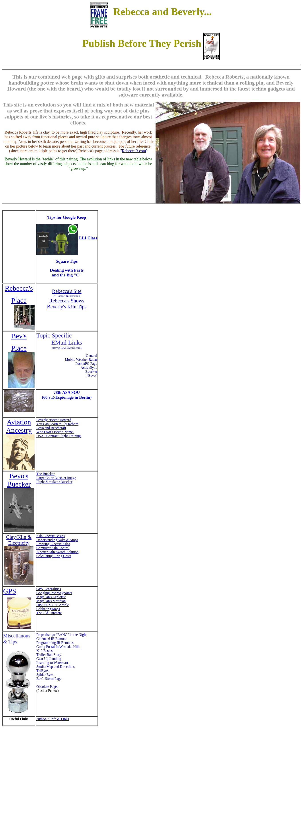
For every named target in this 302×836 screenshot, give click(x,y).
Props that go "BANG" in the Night (61, 635)
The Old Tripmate (49, 613)
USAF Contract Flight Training (58, 436)
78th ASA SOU (67, 392)
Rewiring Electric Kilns (53, 544)
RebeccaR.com (134, 151)
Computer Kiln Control (52, 548)
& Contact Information (67, 296)
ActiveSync (89, 367)
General (91, 355)
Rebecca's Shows (66, 301)
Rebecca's (19, 288)
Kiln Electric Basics (50, 536)
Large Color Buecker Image (56, 478)
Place (18, 300)
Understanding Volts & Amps (57, 540)
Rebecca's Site (67, 291)
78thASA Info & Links (52, 719)
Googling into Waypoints (54, 593)
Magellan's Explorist (51, 597)
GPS (9, 591)
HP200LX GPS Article (52, 605)
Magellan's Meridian (51, 601)
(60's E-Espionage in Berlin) (67, 397)
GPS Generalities (48, 589)
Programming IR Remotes (55, 643)
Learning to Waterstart (52, 662)
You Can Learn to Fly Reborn (57, 424)
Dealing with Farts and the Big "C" (67, 272)
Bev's (19, 336)
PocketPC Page (86, 363)
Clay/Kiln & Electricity (19, 540)
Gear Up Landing (48, 659)
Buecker (91, 371)
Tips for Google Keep (66, 217)
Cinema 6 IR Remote (51, 639)
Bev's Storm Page (48, 678)
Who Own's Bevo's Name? (55, 432)
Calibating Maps (48, 609)
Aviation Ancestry (19, 426)
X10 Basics (44, 651)
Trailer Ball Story (48, 655)
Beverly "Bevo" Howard (53, 420)
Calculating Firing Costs (53, 556)
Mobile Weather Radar (81, 359)
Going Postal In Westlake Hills (58, 647)
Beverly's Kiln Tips (66, 307)
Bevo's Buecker (19, 480)
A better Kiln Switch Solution (57, 552)
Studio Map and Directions (55, 666)
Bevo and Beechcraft (51, 428)
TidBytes (42, 670)
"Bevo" (92, 375)
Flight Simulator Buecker (54, 482)
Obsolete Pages (47, 686)
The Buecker (45, 474)
